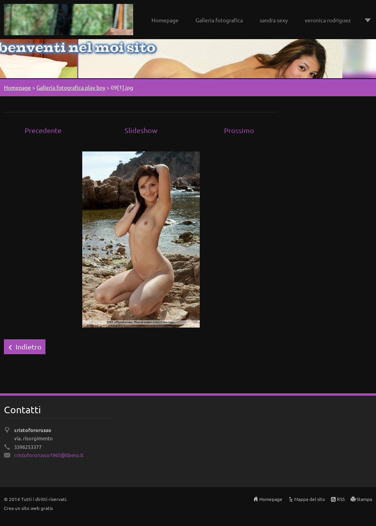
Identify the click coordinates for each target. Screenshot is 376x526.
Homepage (165, 19)
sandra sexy (274, 19)
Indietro (29, 346)
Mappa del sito (309, 499)
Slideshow (141, 130)
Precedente (43, 130)
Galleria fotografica (219, 19)
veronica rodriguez (328, 19)
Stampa (364, 499)
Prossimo (239, 130)
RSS (341, 499)
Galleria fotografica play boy (70, 87)
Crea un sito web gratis (28, 508)
